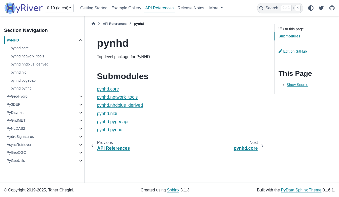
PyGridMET (16, 120)
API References (159, 8)
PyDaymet (15, 113)
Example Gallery (126, 8)
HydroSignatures (20, 137)
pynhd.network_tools (27, 56)
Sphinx (173, 190)
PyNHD (13, 40)
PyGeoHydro (17, 96)
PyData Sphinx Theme (301, 190)
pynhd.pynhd (21, 88)
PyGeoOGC (16, 152)
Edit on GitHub (293, 51)
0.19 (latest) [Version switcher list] (57, 8)
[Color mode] (311, 8)
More (214, 8)
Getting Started (94, 8)
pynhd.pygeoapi (23, 80)
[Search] (280, 8)
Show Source (297, 85)
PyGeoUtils (16, 161)
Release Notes (191, 8)
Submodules (289, 36)
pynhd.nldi (19, 72)
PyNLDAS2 (16, 128)
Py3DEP (13, 104)
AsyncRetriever (19, 145)
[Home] (93, 23)
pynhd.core (20, 48)
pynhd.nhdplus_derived (29, 64)
